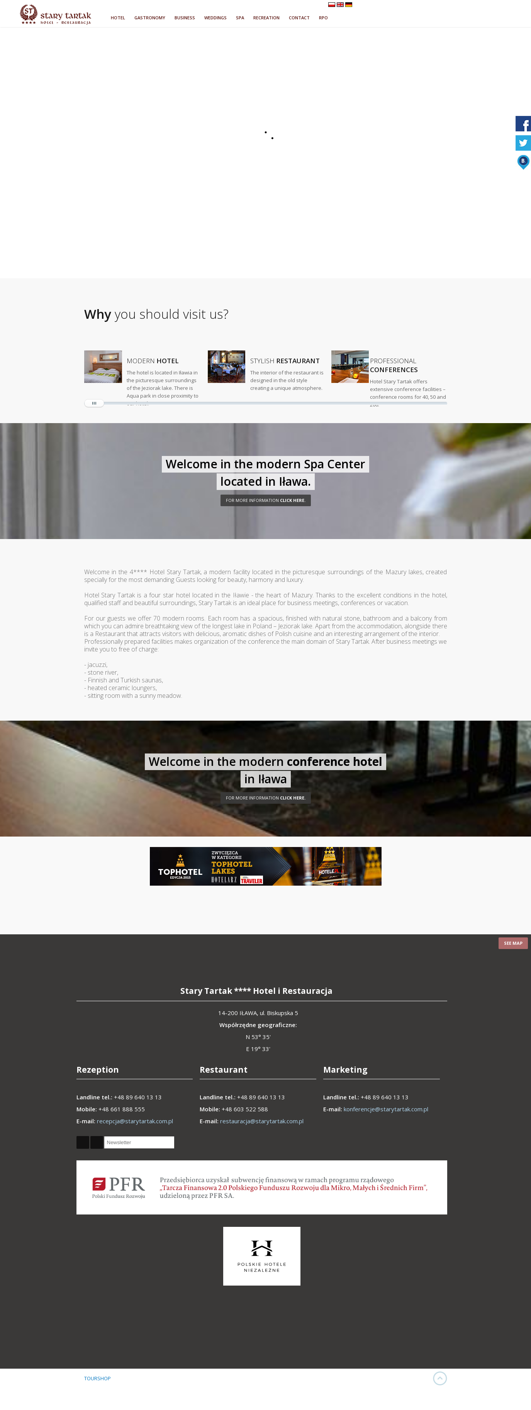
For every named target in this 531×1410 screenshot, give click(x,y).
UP (440, 1378)
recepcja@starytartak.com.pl (135, 1121)
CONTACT (299, 17)
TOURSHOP (97, 1378)
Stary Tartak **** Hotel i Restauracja (256, 990)
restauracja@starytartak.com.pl (262, 1121)
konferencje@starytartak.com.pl (386, 1109)
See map (513, 943)
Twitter (96, 1142)
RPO (323, 17)
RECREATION (266, 17)
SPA (240, 17)
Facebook (82, 1142)
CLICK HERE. (265, 798)
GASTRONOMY (149, 17)
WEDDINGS (215, 17)
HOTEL (118, 17)
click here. (265, 500)
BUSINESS (185, 17)
